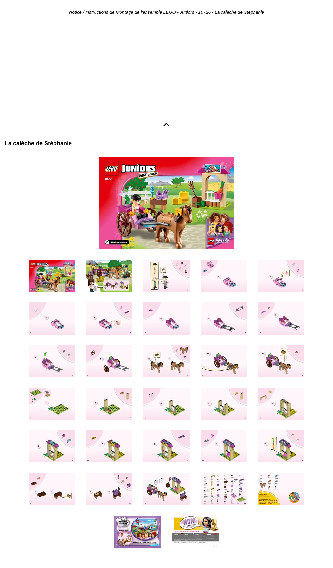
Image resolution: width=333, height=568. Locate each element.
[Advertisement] (166, 69)
